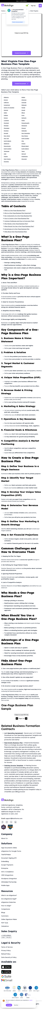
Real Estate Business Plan (13, 743)
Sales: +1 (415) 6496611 (21, 1)
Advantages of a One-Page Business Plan (16, 229)
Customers (5, 916)
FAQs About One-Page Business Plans (15, 231)
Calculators (5, 926)
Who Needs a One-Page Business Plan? (16, 224)
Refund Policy (5, 954)
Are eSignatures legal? (9, 899)
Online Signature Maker (9, 919)
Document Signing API (9, 858)
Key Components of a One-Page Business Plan (18, 216)
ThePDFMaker (6, 854)
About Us (4, 838)
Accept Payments (7, 865)
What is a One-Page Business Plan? (14, 210)
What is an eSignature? (9, 895)
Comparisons (5, 909)
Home (3, 11)
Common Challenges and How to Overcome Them (19, 221)
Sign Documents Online (9, 848)
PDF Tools (4, 923)
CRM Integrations (7, 875)
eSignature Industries (8, 902)
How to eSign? (6, 906)
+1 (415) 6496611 (6, 935)
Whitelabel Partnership (8, 882)
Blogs (3, 912)
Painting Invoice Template (13, 765)
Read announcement (18, 22)
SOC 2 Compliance (7, 872)
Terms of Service (7, 947)
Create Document (21, 83)
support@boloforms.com (13, 818)
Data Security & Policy (8, 957)
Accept (9, 1005)
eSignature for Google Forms (11, 851)
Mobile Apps (5, 885)
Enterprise (4, 868)
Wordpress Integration (9, 878)
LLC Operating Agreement (13, 733)
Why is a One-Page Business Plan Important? (17, 213)
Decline (16, 1005)
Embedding (5, 861)
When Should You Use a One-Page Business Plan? (19, 226)
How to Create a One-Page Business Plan (16, 218)
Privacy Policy (6, 950)
